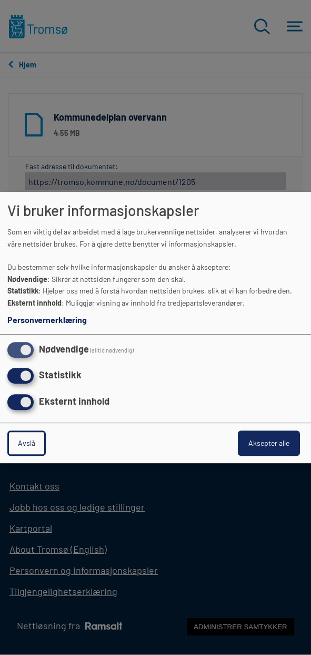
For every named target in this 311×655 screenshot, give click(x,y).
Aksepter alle (268, 442)
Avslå (26, 442)
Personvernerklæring (47, 320)
